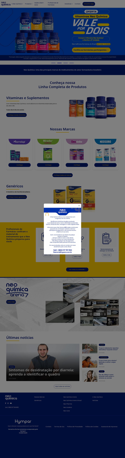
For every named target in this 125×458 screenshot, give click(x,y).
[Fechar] (79, 205)
